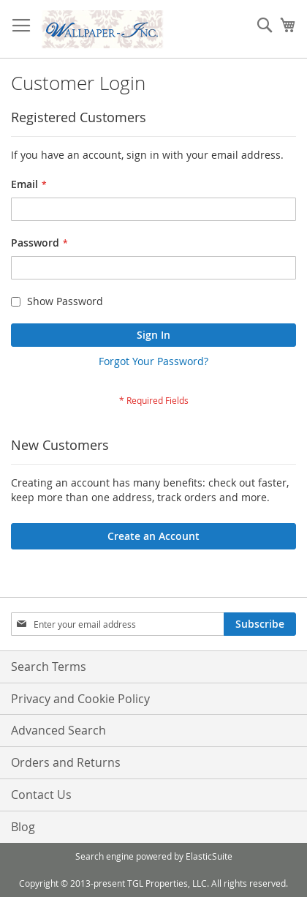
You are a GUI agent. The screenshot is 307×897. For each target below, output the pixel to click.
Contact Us (41, 795)
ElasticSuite (209, 856)
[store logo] (102, 29)
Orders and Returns (66, 762)
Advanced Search (58, 730)
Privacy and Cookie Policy (80, 699)
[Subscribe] (260, 624)
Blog (23, 827)
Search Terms (48, 666)
